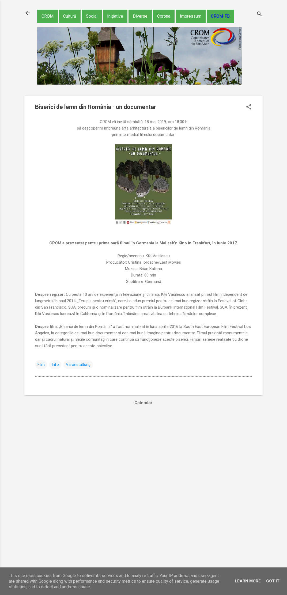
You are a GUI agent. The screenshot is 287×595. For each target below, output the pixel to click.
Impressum (190, 16)
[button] (249, 107)
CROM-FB (220, 16)
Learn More (248, 581)
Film (41, 364)
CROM (47, 16)
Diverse (140, 16)
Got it (273, 581)
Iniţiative (115, 16)
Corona (163, 16)
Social (91, 16)
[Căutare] (259, 14)
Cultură (69, 16)
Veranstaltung (78, 364)
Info (55, 364)
